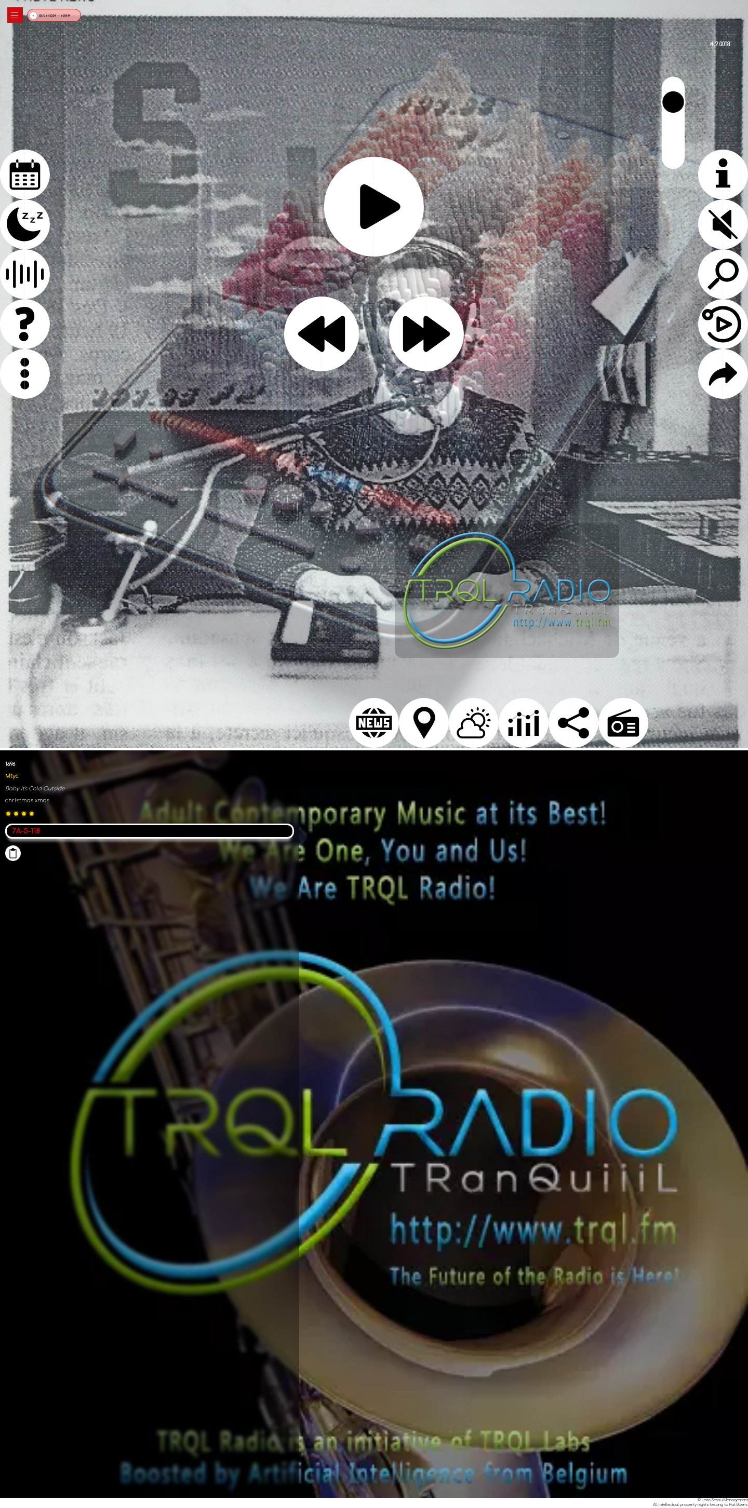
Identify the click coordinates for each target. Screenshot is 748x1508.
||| (15, 15)
